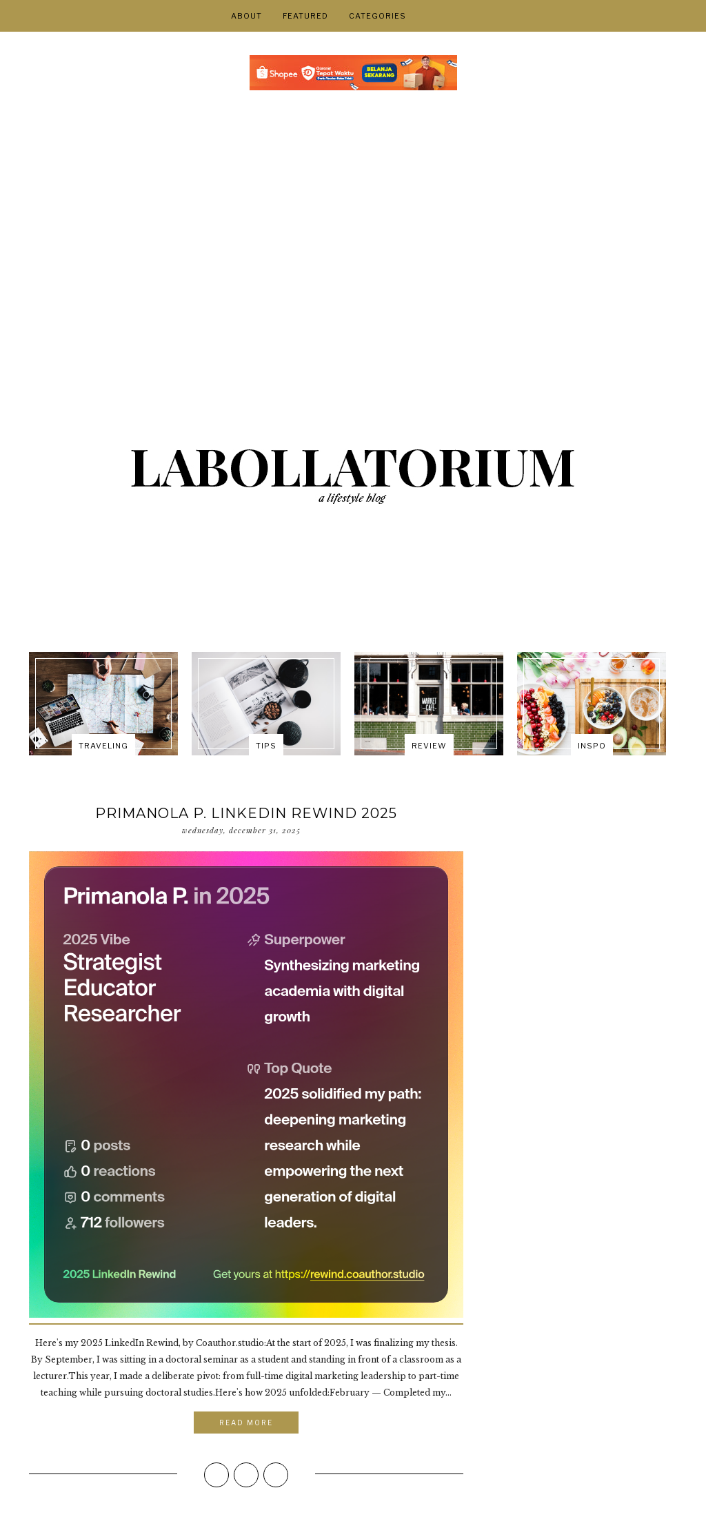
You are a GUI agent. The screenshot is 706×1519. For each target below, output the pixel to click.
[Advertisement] (353, 214)
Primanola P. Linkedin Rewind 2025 (246, 813)
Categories (377, 16)
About (246, 16)
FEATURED (305, 16)
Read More (246, 1422)
